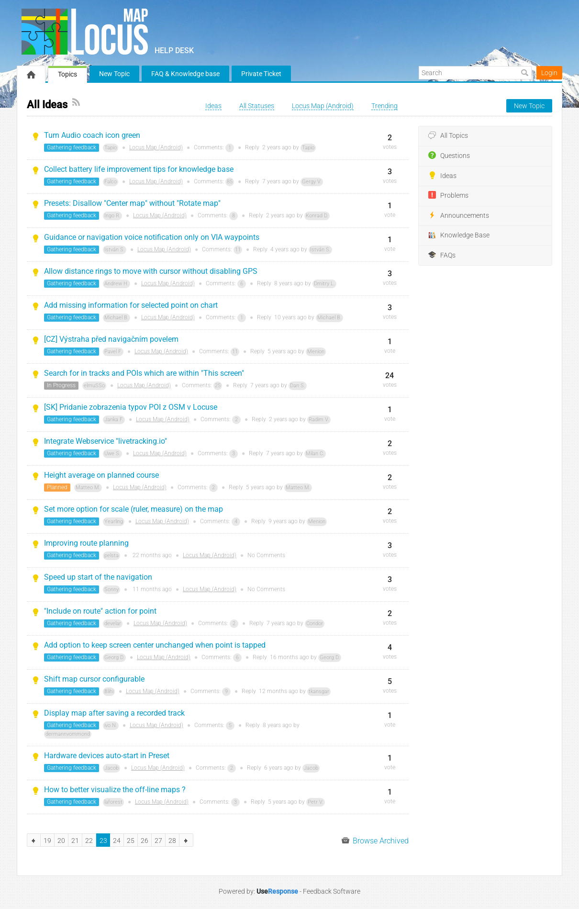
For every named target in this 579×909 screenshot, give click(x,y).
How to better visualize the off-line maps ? (115, 789)
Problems (448, 195)
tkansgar (319, 691)
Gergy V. (312, 182)
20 (61, 840)
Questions (449, 155)
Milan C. (315, 453)
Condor (314, 623)
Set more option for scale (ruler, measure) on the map (133, 509)
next (186, 840)
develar (112, 623)
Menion (315, 351)
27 (158, 840)
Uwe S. (112, 453)
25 (218, 385)
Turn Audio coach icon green (92, 135)
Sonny (111, 589)
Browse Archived (375, 840)
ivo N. (110, 725)
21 (75, 840)
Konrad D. (317, 216)
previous (34, 840)
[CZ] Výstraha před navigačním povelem (111, 339)
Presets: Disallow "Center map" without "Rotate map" (132, 203)
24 (117, 840)
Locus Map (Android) (156, 147)
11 (238, 250)
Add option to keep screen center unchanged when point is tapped (155, 645)
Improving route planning (86, 543)
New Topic (114, 74)
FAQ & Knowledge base (185, 74)
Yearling (113, 521)
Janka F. (113, 419)
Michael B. (116, 317)
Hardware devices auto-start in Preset (106, 755)
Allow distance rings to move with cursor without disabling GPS (150, 271)
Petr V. (315, 802)
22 (89, 840)
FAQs (442, 255)
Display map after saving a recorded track (114, 713)
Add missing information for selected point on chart (131, 305)
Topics (67, 74)
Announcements (458, 215)
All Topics (448, 136)
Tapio (110, 148)
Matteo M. (88, 487)
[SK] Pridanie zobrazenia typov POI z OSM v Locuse (130, 407)
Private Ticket (261, 74)
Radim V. (319, 419)
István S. (114, 250)
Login (549, 73)
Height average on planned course (101, 475)
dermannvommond (67, 734)
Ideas (442, 175)
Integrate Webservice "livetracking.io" (105, 441)
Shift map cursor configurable (94, 679)
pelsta (111, 555)
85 (230, 182)
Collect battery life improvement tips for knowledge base (139, 169)
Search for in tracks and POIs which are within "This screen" (144, 373)
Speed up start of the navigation (98, 577)
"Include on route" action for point (100, 611)
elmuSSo (94, 385)
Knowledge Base (459, 235)
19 (47, 840)
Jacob (111, 768)
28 (172, 840)
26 (144, 840)
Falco (110, 182)
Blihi (108, 691)
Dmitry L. (324, 284)
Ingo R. (112, 216)
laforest (113, 802)
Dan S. (297, 385)
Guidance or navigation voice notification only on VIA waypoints (151, 237)
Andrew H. (116, 284)
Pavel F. (113, 351)
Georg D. (114, 657)
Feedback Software (331, 891)
